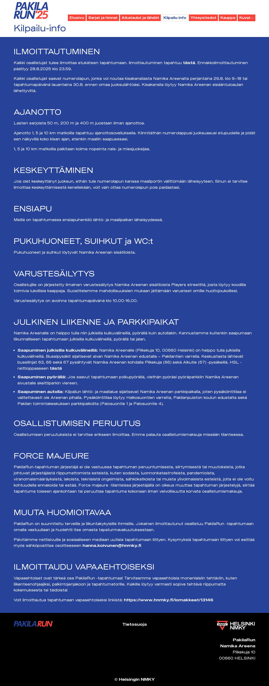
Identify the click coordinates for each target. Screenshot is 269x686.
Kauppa (227, 18)
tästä (189, 62)
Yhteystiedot (203, 18)
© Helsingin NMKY (134, 679)
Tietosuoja (134, 624)
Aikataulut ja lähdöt (140, 18)
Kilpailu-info (175, 18)
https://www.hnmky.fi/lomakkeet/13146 (168, 600)
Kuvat (246, 18)
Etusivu (77, 18)
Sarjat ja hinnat (102, 18)
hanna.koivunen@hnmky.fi (112, 545)
